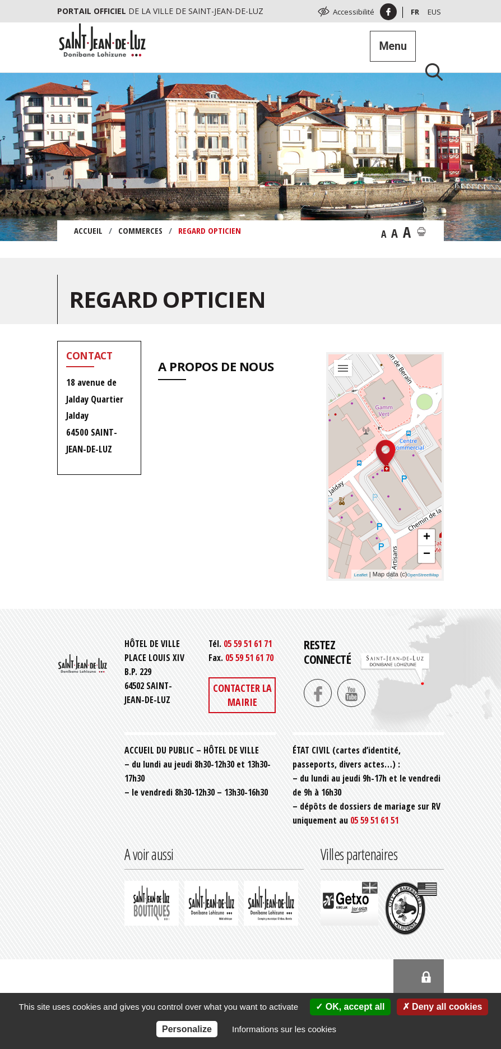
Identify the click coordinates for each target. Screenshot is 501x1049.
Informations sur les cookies (284, 1029)
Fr (415, 12)
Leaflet (361, 574)
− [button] (426, 554)
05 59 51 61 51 (374, 820)
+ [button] (426, 537)
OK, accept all (350, 1006)
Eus (434, 12)
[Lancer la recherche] (430, 71)
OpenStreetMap (423, 574)
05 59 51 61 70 (249, 657)
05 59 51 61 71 (248, 643)
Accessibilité (353, 12)
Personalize (187, 1029)
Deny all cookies (442, 1006)
